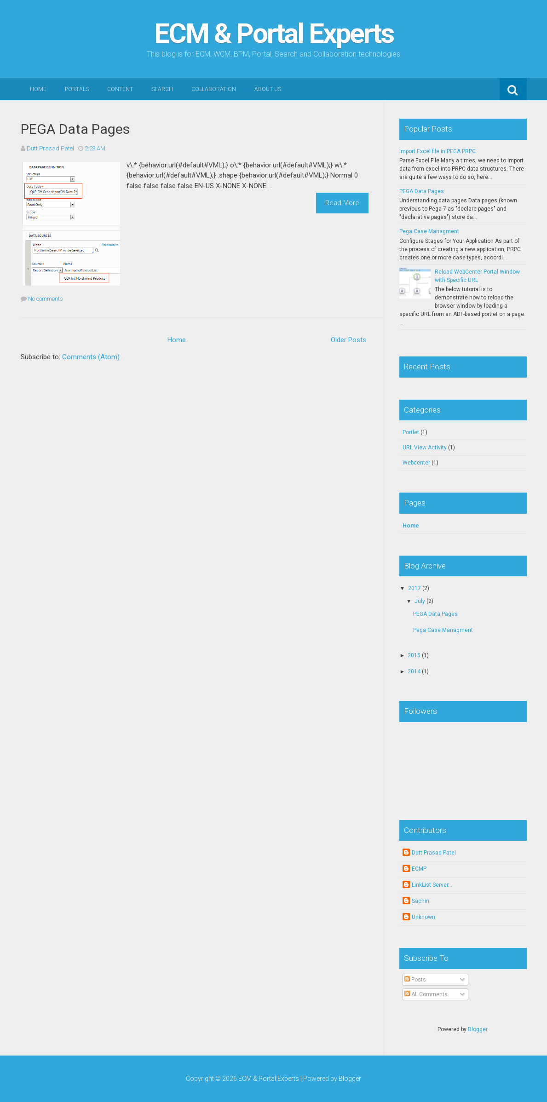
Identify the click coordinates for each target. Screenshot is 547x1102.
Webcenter (416, 462)
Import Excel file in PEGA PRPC (437, 151)
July (420, 601)
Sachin (420, 901)
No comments (45, 298)
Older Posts (348, 340)
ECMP (419, 869)
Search (162, 89)
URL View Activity (425, 447)
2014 (414, 671)
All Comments (426, 994)
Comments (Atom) (91, 357)
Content (120, 89)
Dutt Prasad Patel (434, 852)
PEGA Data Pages (75, 129)
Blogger (477, 1029)
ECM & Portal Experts (273, 33)
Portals (77, 89)
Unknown (423, 917)
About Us (267, 89)
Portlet (411, 432)
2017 (414, 588)
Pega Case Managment (429, 231)
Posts (415, 979)
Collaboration (213, 89)
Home (38, 89)
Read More (342, 203)
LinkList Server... (432, 885)
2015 (414, 655)
